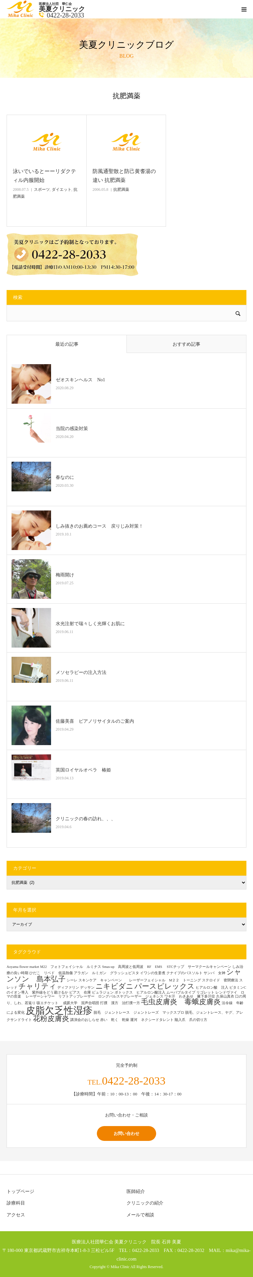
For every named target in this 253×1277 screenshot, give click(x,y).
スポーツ (42, 189)
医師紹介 (135, 1191)
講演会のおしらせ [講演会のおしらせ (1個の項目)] (84, 1020)
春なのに (65, 477)
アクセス (16, 1214)
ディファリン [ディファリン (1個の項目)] (68, 987)
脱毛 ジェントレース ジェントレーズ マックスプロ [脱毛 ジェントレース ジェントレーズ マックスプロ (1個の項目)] (139, 1012)
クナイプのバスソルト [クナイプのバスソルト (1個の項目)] (184, 973)
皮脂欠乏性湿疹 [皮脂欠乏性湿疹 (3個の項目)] (59, 1010)
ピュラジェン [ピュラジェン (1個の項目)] (103, 992)
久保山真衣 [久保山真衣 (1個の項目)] (225, 996)
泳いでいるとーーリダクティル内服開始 (44, 175)
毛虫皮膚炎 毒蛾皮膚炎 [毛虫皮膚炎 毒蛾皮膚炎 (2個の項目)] (181, 1002)
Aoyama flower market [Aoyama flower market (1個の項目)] (23, 967)
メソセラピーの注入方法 (83, 672)
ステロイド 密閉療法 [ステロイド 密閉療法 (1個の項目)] (220, 980)
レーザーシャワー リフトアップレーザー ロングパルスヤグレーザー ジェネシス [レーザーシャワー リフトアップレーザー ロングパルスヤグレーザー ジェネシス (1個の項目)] (94, 996)
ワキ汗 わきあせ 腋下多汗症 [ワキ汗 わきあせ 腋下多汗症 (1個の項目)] (189, 996)
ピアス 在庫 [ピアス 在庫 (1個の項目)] (80, 992)
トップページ (20, 1191)
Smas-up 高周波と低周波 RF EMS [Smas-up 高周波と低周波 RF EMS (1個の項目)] (134, 967)
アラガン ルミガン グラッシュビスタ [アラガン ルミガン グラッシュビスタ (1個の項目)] (106, 973)
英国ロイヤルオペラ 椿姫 (83, 770)
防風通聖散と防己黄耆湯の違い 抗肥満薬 (124, 175)
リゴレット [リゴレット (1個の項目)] (205, 992)
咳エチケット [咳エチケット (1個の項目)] (49, 1003)
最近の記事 (66, 344)
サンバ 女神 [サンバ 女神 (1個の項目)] (214, 973)
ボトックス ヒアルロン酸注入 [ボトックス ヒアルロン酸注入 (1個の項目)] (140, 992)
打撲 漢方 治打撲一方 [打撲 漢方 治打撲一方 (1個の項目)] (120, 1003)
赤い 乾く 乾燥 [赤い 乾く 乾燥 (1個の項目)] (114, 1020)
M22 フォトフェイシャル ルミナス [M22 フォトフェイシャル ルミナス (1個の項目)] (70, 967)
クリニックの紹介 (144, 1203)
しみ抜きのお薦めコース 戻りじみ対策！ (99, 526)
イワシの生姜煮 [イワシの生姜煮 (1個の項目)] (152, 973)
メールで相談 (140, 1214)
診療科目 (16, 1203)
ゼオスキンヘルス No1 (80, 379)
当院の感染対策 (72, 428)
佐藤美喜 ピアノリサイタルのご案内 (95, 721)
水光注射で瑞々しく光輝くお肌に (90, 623)
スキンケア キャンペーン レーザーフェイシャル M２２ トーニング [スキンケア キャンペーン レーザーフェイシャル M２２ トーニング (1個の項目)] (139, 980)
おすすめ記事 (186, 344)
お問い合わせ (126, 1133)
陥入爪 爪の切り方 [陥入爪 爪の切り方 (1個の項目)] (191, 1020)
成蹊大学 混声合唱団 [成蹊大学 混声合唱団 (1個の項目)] (81, 1003)
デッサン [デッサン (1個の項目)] (87, 987)
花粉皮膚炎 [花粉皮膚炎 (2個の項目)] (51, 1019)
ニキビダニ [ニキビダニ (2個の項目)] (114, 986)
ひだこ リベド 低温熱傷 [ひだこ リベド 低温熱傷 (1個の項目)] (51, 973)
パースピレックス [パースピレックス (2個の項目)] (164, 986)
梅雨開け (65, 574)
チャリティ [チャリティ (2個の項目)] (37, 986)
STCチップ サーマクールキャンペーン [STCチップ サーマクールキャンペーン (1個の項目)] (199, 967)
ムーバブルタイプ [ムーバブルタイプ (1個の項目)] (180, 992)
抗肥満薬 (121, 189)
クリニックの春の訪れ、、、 (86, 818)
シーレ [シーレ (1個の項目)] (72, 980)
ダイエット (61, 189)
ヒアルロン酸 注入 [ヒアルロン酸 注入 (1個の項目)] (212, 987)
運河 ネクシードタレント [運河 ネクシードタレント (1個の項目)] (152, 1020)
